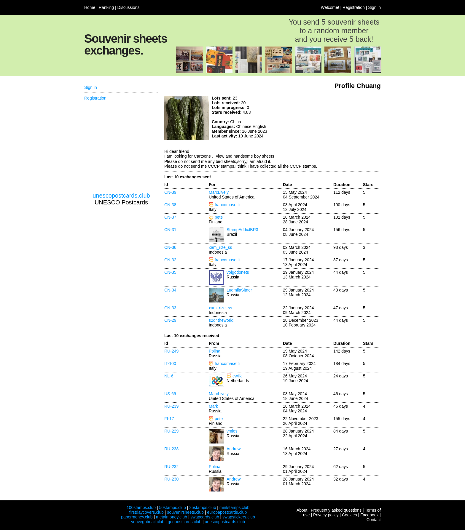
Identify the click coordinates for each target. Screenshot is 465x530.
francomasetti (227, 204)
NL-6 (168, 376)
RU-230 (171, 479)
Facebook (369, 515)
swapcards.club (204, 517)
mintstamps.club (234, 507)
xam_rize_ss (220, 247)
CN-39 (170, 192)
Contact (374, 519)
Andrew (234, 448)
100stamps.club (141, 507)
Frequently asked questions (336, 510)
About (302, 510)
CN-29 (170, 320)
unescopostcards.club (121, 195)
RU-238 (171, 448)
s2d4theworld (221, 320)
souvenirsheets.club (185, 512)
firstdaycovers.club (146, 512)
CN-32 (170, 259)
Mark (213, 406)
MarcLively (219, 192)
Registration (354, 7)
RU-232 (171, 466)
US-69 (170, 393)
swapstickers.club (238, 517)
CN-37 (170, 217)
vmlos (232, 431)
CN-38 (170, 204)
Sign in (374, 7)
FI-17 (169, 418)
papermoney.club (136, 517)
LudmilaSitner (239, 290)
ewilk (237, 376)
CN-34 (170, 290)
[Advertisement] (336, 118)
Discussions (128, 7)
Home (89, 7)
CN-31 (170, 229)
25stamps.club (202, 507)
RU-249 (171, 351)
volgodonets (238, 272)
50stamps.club (172, 507)
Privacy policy (326, 515)
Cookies (349, 515)
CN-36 (170, 247)
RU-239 (171, 406)
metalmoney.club (171, 517)
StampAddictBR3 (242, 229)
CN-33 (170, 307)
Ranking (106, 7)
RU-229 (171, 431)
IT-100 (170, 363)
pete (219, 217)
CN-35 (170, 272)
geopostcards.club (185, 521)
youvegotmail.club (147, 521)
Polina (214, 351)
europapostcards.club (227, 512)
